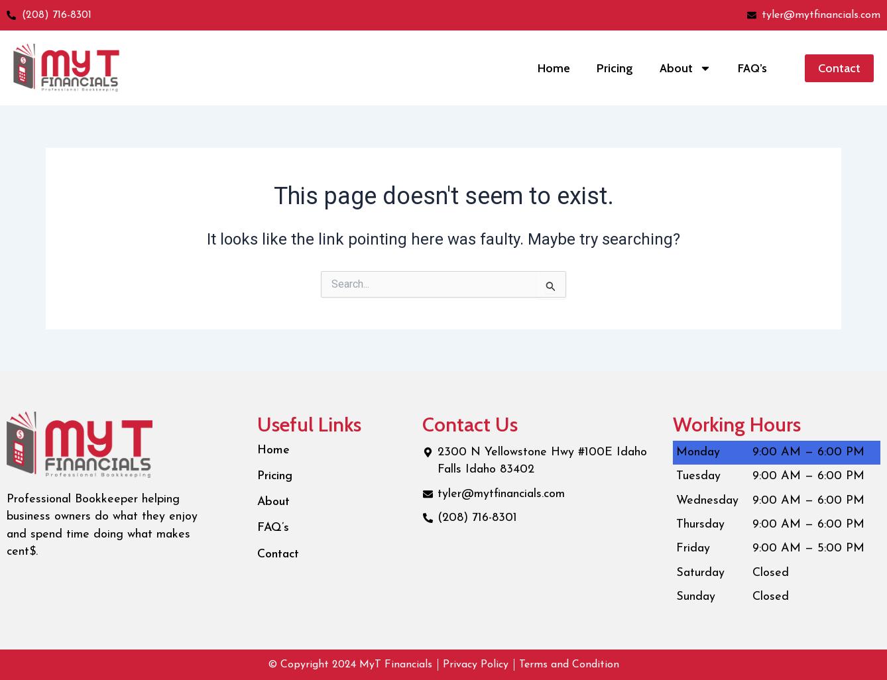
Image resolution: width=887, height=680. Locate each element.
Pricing (615, 68)
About (685, 68)
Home (554, 68)
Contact (278, 556)
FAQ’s (752, 68)
